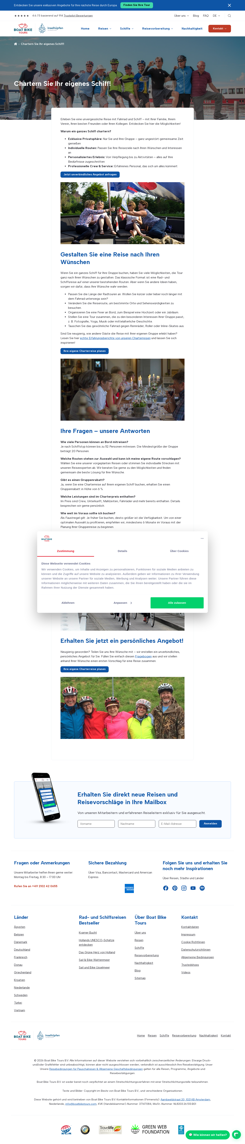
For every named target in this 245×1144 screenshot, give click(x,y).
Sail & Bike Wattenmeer (94, 960)
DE (215, 15)
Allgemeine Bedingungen (197, 957)
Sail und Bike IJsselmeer (94, 967)
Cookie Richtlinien (193, 942)
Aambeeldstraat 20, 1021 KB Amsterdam (185, 1099)
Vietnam (19, 1010)
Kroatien (19, 980)
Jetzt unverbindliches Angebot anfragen (90, 174)
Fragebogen (143, 656)
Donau (18, 965)
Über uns (180, 15)
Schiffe (125, 28)
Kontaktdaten (190, 927)
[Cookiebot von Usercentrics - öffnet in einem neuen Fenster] (187, 538)
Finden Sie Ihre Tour (136, 5)
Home (85, 28)
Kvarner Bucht (88, 932)
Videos (185, 972)
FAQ (206, 15)
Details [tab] (122, 551)
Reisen (103, 28)
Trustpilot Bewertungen (78, 15)
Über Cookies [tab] (179, 551)
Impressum (188, 934)
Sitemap (140, 978)
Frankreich (20, 957)
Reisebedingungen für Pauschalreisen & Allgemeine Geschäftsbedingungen (96, 1069)
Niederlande (22, 987)
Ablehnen (67, 602)
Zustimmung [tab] (65, 551)
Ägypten (19, 927)
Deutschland (22, 949)
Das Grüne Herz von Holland (97, 952)
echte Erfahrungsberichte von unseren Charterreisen (115, 338)
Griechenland (22, 972)
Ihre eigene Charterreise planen (85, 351)
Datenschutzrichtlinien (195, 949)
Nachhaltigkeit (192, 28)
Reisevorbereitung (156, 28)
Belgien (19, 934)
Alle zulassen (177, 602)
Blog (196, 15)
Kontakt (218, 28)
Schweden (20, 995)
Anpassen (123, 602)
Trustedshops (190, 965)
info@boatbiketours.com (81, 1104)
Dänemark (20, 942)
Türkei (18, 1002)
